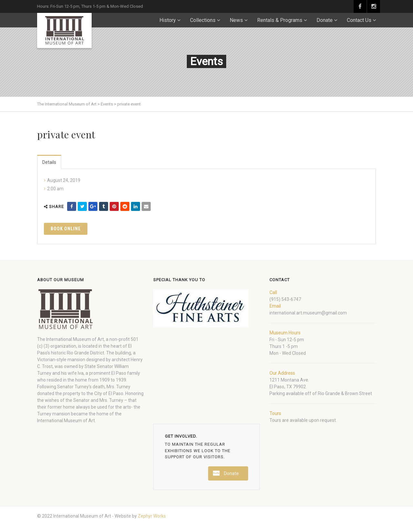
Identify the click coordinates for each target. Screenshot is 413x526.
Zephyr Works (152, 516)
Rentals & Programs (279, 20)
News (236, 20)
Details (49, 162)
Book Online (66, 228)
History (167, 20)
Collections (203, 20)
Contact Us (359, 20)
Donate (325, 20)
